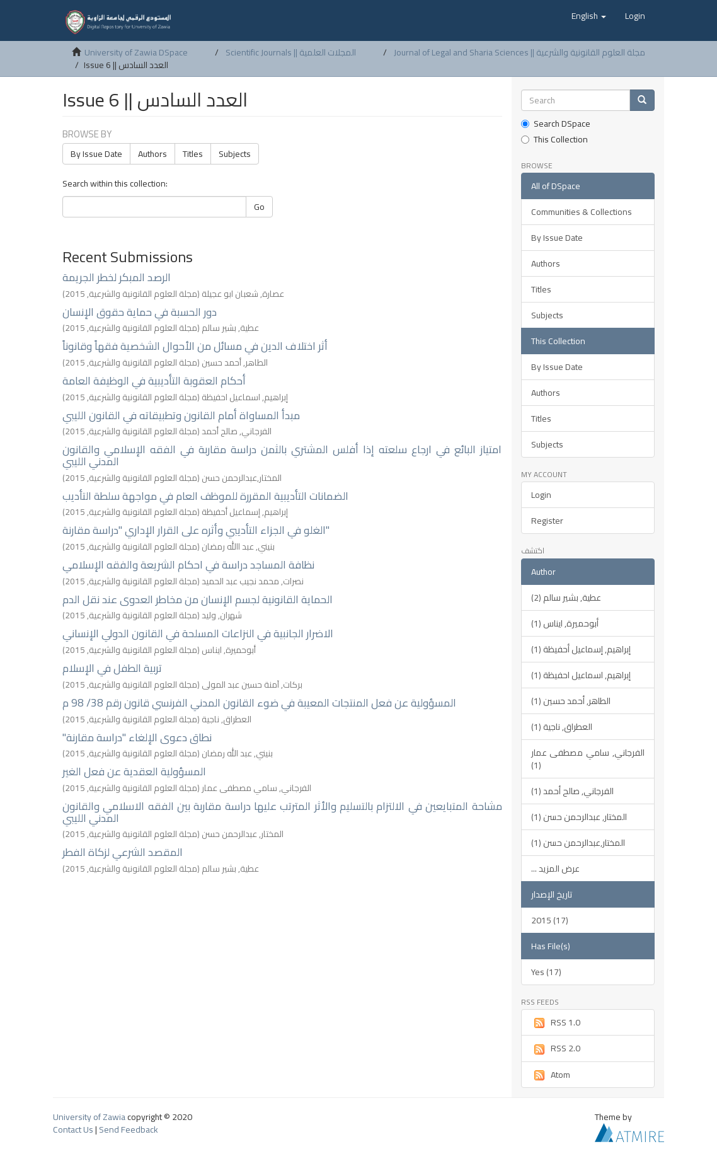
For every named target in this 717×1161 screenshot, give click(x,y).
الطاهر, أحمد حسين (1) (571, 701)
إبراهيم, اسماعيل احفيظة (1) (581, 675)
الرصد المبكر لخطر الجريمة (116, 277)
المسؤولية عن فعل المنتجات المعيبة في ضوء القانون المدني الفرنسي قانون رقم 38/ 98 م (259, 703)
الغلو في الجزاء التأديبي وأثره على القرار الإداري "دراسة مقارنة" (196, 530)
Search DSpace (555, 123)
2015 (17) (549, 920)
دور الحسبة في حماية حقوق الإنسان (139, 312)
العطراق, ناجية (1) (561, 727)
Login (541, 495)
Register (547, 520)
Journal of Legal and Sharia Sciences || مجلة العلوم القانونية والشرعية (519, 52)
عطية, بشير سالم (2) (566, 597)
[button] (589, 16)
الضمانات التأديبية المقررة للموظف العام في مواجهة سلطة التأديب (205, 496)
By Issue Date (96, 154)
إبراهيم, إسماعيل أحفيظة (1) (581, 649)
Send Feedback (128, 1129)
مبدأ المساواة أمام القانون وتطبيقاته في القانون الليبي (181, 415)
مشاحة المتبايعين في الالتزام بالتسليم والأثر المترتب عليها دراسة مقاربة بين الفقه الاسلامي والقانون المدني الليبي (282, 812)
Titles (193, 154)
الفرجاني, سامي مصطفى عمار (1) (588, 758)
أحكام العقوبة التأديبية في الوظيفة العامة (154, 381)
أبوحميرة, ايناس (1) (565, 623)
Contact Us (73, 1129)
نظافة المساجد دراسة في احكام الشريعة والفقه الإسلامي (188, 565)
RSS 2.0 (555, 1048)
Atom (550, 1074)
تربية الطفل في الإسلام (112, 668)
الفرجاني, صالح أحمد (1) (572, 791)
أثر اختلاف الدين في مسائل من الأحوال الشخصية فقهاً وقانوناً (195, 346)
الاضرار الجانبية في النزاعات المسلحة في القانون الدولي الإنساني (197, 633)
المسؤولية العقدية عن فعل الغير (134, 771)
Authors (152, 154)
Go (259, 207)
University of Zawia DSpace (136, 52)
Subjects (235, 154)
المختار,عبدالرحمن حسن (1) (578, 843)
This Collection (554, 139)
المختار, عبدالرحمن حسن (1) (579, 817)
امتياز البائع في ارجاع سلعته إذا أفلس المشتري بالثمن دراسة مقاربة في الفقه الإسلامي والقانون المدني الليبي (282, 455)
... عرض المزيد (555, 868)
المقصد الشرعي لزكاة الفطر (122, 852)
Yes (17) (546, 972)
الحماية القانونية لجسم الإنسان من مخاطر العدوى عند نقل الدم (197, 599)
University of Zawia (89, 1117)
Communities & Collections (581, 212)
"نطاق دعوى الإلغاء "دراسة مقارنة (137, 737)
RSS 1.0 (555, 1022)
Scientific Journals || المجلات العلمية (291, 52)
